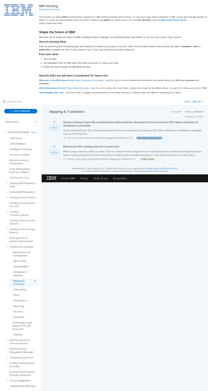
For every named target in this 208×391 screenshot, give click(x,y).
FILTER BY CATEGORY (17, 132)
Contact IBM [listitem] (68, 178)
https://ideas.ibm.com (77, 88)
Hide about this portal (49, 9)
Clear (33, 132)
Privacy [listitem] (84, 178)
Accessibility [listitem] (120, 178)
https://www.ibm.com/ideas (89, 80)
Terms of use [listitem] (100, 178)
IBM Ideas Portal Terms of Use (163, 168)
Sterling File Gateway (95, 138)
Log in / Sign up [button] (193, 101)
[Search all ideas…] (25, 102)
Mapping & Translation (117, 138)
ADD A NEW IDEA (20, 111)
